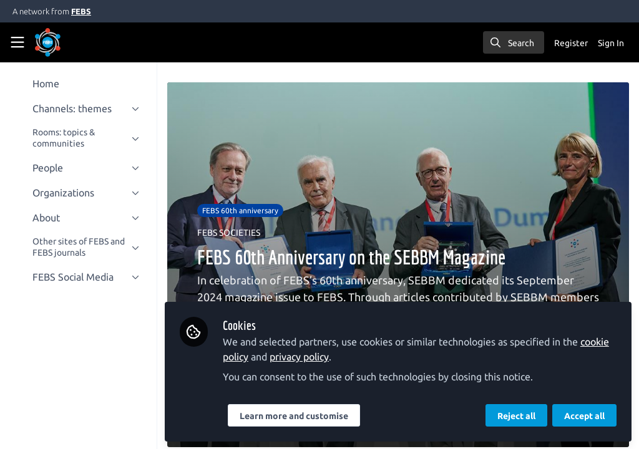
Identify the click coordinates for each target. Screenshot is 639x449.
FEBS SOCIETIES (231, 233)
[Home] (48, 42)
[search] (513, 42)
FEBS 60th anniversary (243, 210)
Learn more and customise (296, 416)
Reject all (516, 416)
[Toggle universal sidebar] (17, 42)
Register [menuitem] (571, 43)
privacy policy (301, 356)
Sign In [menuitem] (611, 43)
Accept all (584, 416)
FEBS (81, 11)
